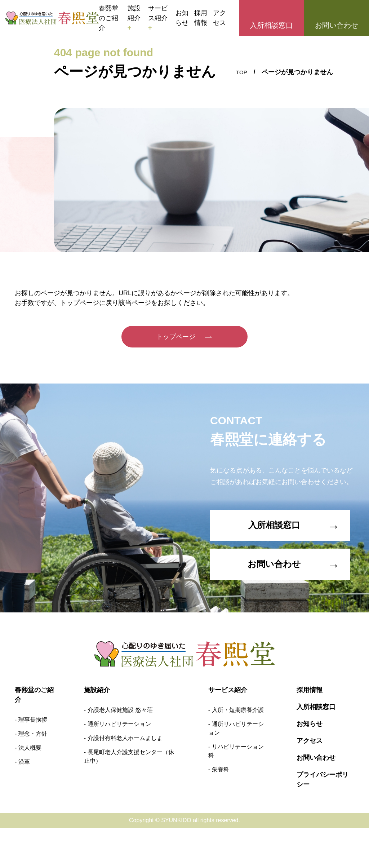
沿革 (24, 789)
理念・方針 (32, 761)
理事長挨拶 (32, 747)
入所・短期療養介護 (238, 737)
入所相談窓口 (271, 25)
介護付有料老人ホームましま (125, 765)
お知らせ (181, 17)
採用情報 (200, 17)
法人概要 (29, 775)
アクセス (219, 17)
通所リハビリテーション (119, 751)
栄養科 (220, 796)
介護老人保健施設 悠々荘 (120, 737)
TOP (240, 72)
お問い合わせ (336, 25)
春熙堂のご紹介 (108, 18)
